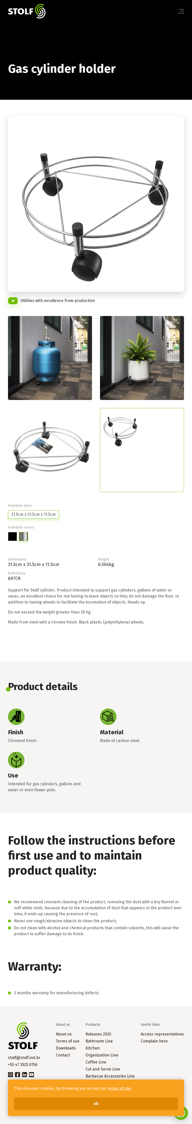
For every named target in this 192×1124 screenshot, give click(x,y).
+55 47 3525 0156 (23, 1064)
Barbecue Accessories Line (110, 1076)
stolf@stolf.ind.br (24, 1057)
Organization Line (102, 1055)
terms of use (119, 1088)
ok (96, 1103)
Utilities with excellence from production (57, 300)
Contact (63, 1055)
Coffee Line (96, 1062)
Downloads (66, 1048)
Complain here (154, 1041)
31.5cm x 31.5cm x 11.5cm (33, 514)
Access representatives (162, 1034)
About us (64, 1034)
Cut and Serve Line (103, 1069)
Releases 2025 (98, 1034)
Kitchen (93, 1048)
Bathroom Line (99, 1041)
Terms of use (68, 1041)
